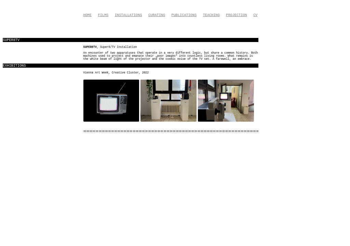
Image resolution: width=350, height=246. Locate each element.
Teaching (211, 15)
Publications (184, 15)
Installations (128, 15)
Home (87, 15)
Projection (236, 15)
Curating (156, 15)
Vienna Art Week (96, 72)
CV (255, 15)
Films (103, 15)
